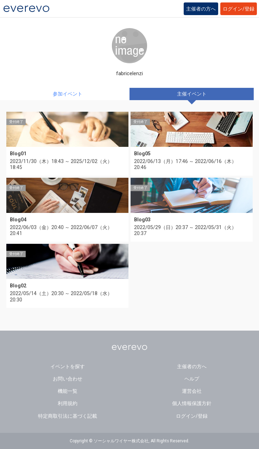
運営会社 (192, 391)
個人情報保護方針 (191, 403)
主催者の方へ (201, 9)
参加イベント (67, 94)
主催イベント (192, 94)
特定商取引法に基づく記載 (67, 416)
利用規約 (67, 403)
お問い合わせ (67, 379)
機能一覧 (67, 391)
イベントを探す (67, 366)
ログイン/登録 (238, 9)
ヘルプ (191, 379)
